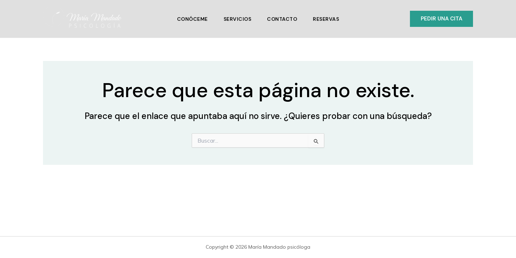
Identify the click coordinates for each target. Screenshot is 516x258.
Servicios (238, 19)
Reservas (326, 19)
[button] (441, 19)
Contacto (282, 19)
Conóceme (192, 19)
